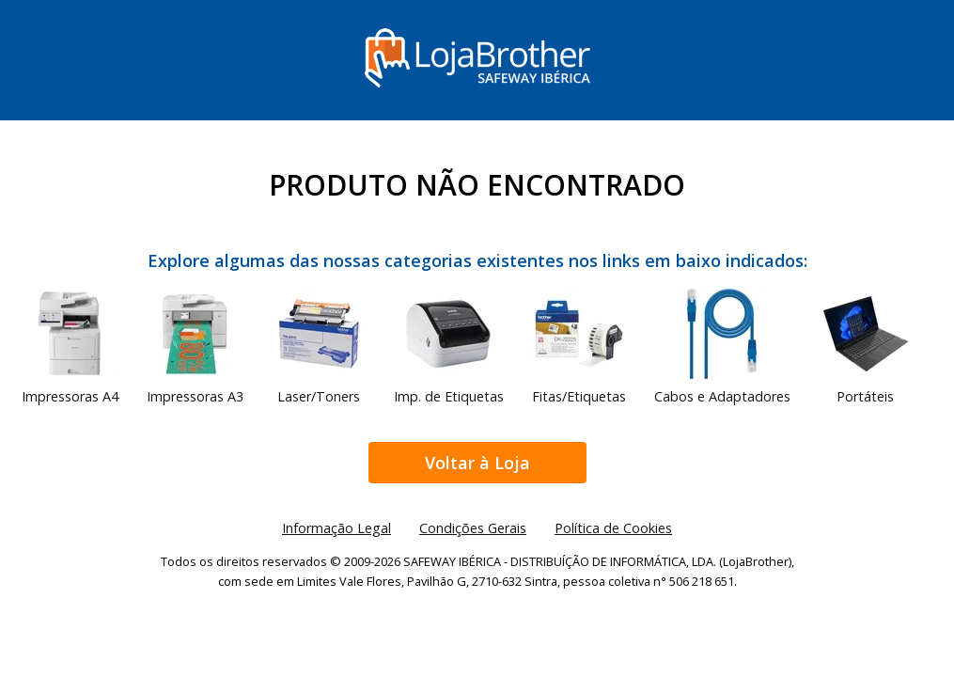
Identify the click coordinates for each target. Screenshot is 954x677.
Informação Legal (336, 528)
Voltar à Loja (477, 462)
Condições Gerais (472, 528)
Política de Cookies (613, 528)
